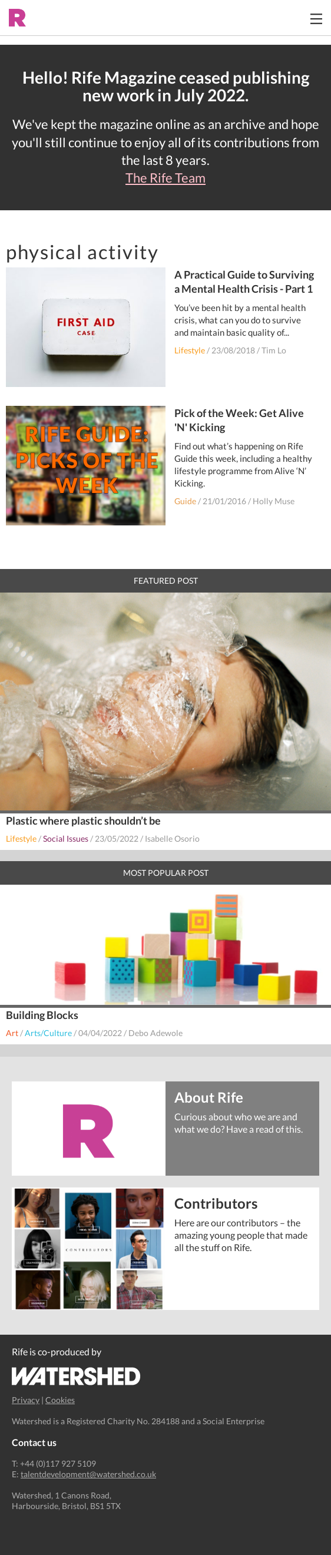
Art (12, 1033)
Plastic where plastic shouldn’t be (83, 820)
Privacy (25, 1400)
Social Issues (65, 838)
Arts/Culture (48, 1033)
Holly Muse (273, 501)
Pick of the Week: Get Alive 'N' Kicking (239, 420)
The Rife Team (165, 178)
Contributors (215, 1202)
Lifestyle (189, 350)
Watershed (76, 1376)
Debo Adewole (155, 1033)
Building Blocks (42, 1014)
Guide (185, 501)
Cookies (60, 1400)
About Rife (208, 1096)
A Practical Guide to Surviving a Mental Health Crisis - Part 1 (244, 281)
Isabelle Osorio (172, 838)
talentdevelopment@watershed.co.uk (88, 1474)
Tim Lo (274, 350)
